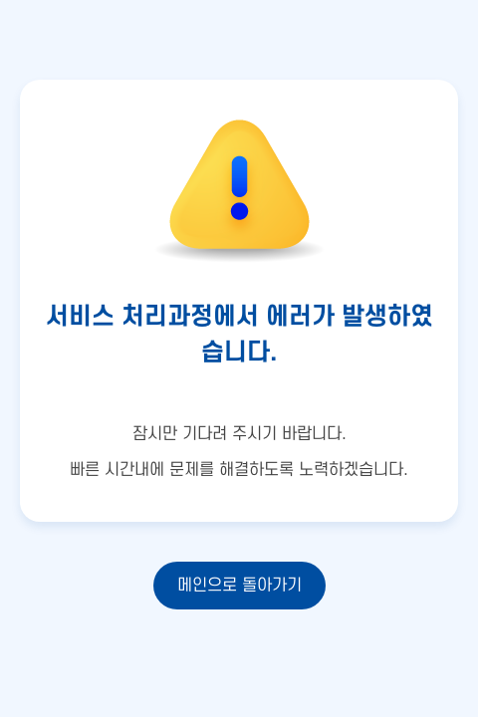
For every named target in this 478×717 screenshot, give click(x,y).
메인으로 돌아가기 (239, 586)
